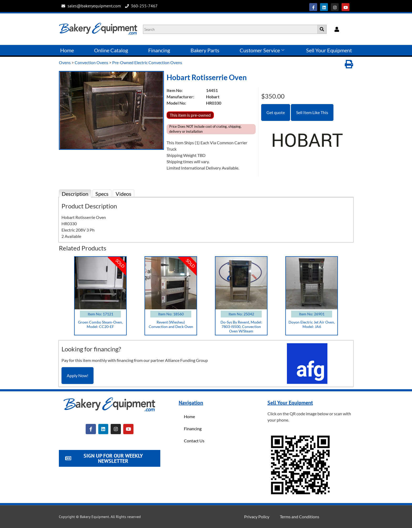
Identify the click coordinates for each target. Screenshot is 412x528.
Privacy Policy (256, 516)
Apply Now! (77, 375)
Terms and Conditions (299, 516)
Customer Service (262, 50)
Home (67, 50)
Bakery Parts (204, 50)
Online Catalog (111, 50)
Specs (102, 194)
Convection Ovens (91, 62)
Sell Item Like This (312, 112)
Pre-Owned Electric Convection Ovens (147, 62)
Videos (123, 194)
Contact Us (194, 440)
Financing (159, 50)
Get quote (275, 112)
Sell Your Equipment (329, 50)
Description (75, 194)
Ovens (65, 62)
